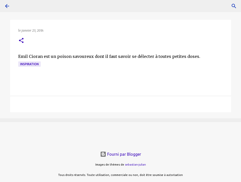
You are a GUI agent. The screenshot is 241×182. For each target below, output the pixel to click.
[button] (21, 40)
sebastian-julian (135, 164)
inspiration (29, 64)
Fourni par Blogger (120, 154)
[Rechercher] (234, 6)
